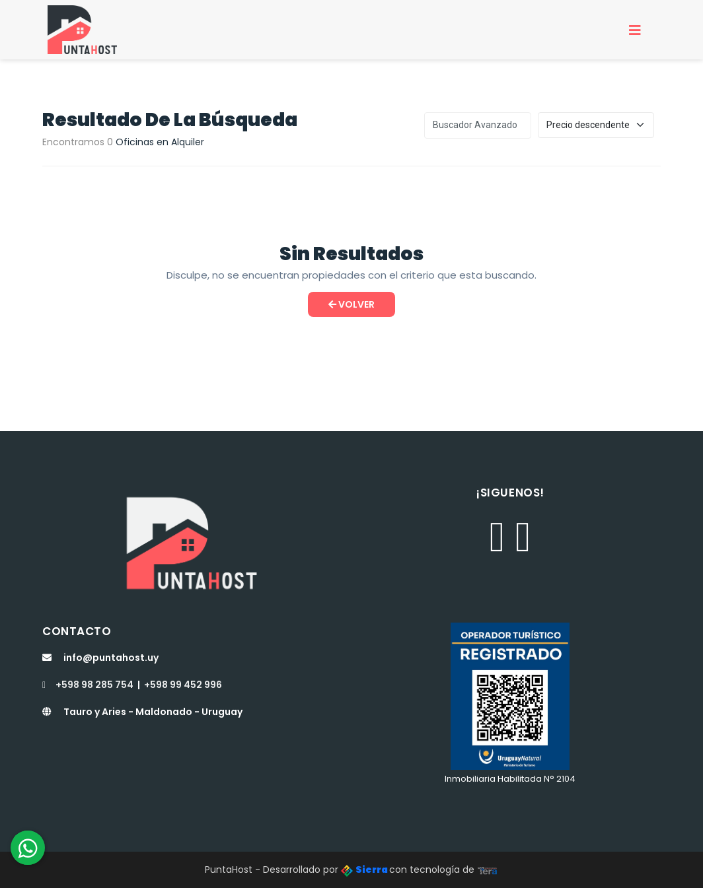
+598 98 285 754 (87, 684)
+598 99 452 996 (183, 684)
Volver (351, 304)
